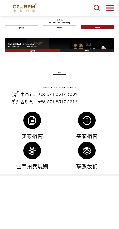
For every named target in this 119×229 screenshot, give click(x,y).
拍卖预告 (97, 27)
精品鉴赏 (21, 27)
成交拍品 (59, 27)
